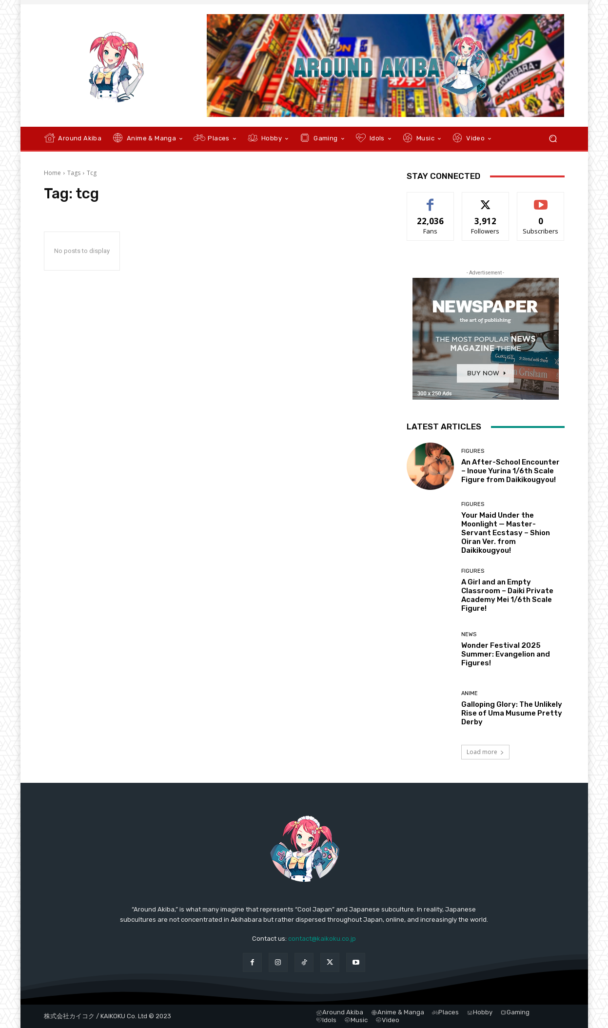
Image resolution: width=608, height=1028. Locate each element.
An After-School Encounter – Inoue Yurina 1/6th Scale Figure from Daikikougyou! (510, 471)
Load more (485, 752)
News (468, 634)
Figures (472, 451)
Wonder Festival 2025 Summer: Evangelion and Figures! (505, 654)
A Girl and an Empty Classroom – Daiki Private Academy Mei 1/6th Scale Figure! (507, 595)
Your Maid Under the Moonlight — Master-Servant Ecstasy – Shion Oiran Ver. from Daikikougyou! (505, 533)
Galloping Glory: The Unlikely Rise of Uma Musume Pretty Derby (511, 713)
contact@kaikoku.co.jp (322, 938)
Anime (469, 693)
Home (52, 173)
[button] (553, 138)
